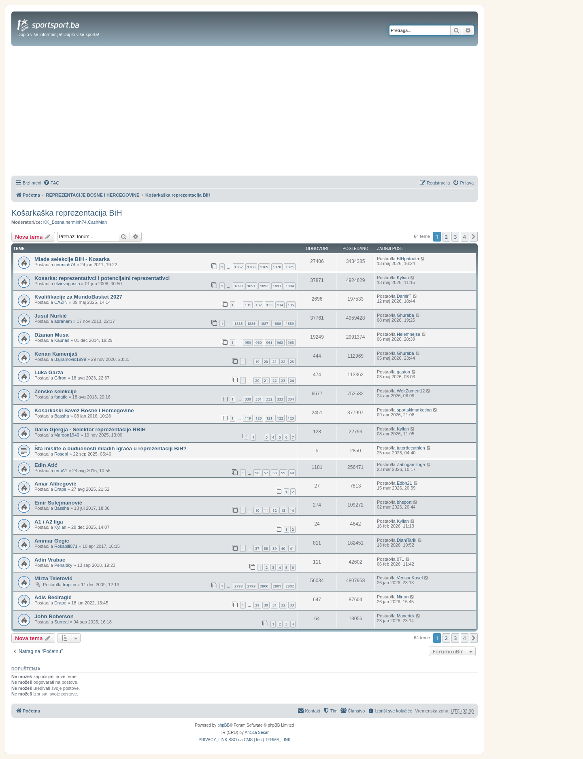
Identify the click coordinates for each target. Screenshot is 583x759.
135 (291, 304)
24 (292, 380)
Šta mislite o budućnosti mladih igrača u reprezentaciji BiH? (110, 448)
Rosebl (61, 454)
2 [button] (446, 236)
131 (248, 304)
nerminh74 (76, 222)
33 (292, 605)
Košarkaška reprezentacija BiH (66, 212)
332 (269, 399)
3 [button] (455, 236)
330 (248, 399)
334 (291, 399)
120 (258, 418)
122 (280, 418)
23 (292, 361)
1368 (251, 266)
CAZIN (61, 302)
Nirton (403, 596)
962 (280, 342)
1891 (251, 285)
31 (274, 605)
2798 (238, 586)
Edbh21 (404, 483)
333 (280, 399)
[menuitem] (51, 183)
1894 (289, 285)
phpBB (223, 725)
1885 (238, 323)
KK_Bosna (53, 222)
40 (283, 548)
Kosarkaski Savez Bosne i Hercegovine (84, 410)
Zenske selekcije (55, 391)
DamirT (404, 296)
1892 (264, 285)
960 (258, 342)
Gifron (60, 377)
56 (257, 472)
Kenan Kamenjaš (55, 354)
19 (257, 361)
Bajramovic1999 (70, 359)
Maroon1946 (66, 435)
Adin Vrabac (49, 560)
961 (269, 342)
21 (274, 361)
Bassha (61, 415)
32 (283, 605)
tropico (69, 584)
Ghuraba (405, 315)
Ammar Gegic (51, 541)
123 (291, 418)
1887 (264, 323)
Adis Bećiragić (53, 597)
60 (292, 472)
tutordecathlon (411, 447)
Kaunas (61, 340)
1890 (238, 285)
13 (283, 510)
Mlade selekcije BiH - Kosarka (72, 259)
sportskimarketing (414, 409)
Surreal (61, 621)
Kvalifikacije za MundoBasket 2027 (78, 297)
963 (291, 342)
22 (283, 361)
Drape (60, 489)
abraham (63, 321)
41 (292, 548)
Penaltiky (63, 565)
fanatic (60, 396)
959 (248, 342)
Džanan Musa (51, 335)
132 (258, 304)
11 (266, 510)
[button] (474, 237)
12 (274, 510)
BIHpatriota (408, 258)
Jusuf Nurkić (50, 316)
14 (292, 510)
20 (266, 361)
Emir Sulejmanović (58, 503)
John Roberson (54, 616)
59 (283, 472)
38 (266, 548)
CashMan (97, 222)
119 (248, 418)
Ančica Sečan (257, 732)
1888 (277, 323)
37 (257, 548)
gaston (403, 371)
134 (280, 304)
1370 (277, 266)
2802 (289, 586)
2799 (251, 586)
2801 (277, 586)
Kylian (403, 277)
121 (269, 418)
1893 (277, 285)
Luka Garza (48, 372)
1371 (289, 266)
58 (274, 472)
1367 (238, 266)
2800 (264, 586)
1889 (289, 323)
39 (274, 548)
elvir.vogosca (67, 283)
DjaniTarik (406, 540)
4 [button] (464, 236)
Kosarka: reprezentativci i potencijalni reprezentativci (102, 278)
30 (266, 605)
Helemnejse (408, 334)
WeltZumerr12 (411, 390)
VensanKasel (410, 577)
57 (266, 472)
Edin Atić (45, 465)
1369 (264, 266)
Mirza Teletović (53, 578)
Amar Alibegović (55, 484)
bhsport (404, 502)
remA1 (60, 470)
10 (257, 510)
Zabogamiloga (411, 464)
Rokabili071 (65, 546)
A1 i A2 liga (48, 522)
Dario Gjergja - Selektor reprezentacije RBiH (90, 429)
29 (257, 605)
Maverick (406, 615)
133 (269, 304)
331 (258, 399)
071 (400, 559)
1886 (251, 323)
